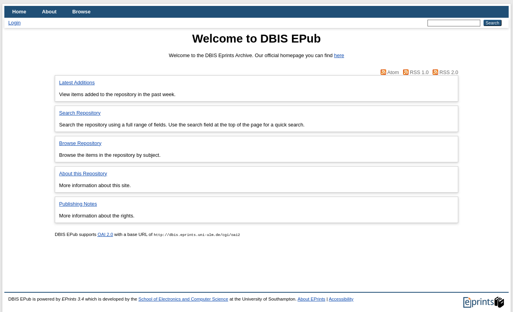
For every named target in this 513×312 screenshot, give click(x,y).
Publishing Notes (78, 204)
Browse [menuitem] (81, 12)
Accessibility (341, 299)
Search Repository (79, 113)
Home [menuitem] (19, 12)
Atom (393, 72)
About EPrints (311, 299)
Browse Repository (80, 143)
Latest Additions (77, 82)
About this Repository (83, 173)
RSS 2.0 (448, 72)
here (339, 55)
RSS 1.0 (419, 72)
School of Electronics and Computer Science (183, 299)
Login (14, 23)
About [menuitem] (49, 12)
